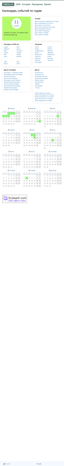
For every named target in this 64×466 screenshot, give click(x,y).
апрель (6, 52)
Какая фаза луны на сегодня (43, 98)
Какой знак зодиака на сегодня (44, 95)
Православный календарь (12, 82)
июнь (5, 56)
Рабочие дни (39, 72)
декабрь (19, 56)
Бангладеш (38, 62)
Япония (50, 49)
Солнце (37, 87)
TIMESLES (8, 4)
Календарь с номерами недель (13, 72)
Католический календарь (11, 84)
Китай (36, 47)
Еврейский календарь (10, 87)
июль (18, 47)
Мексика (50, 51)
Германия (50, 60)
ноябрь (19, 54)
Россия (50, 47)
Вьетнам (50, 58)
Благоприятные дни (41, 76)
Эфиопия (50, 52)
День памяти (39, 25)
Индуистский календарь (11, 89)
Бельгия (48, 29)
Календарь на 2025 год (11, 44)
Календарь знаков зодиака (12, 80)
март (5, 51)
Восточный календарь (10, 78)
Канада (46, 32)
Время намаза (39, 80)
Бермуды (46, 31)
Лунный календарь (9, 76)
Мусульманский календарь (12, 86)
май (5, 54)
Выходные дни (39, 74)
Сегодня (26, 4)
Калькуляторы (39, 82)
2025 (18, 4)
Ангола (51, 23)
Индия (37, 49)
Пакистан (38, 56)
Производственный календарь (13, 74)
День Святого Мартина (42, 27)
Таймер (37, 84)
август (18, 49)
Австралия (47, 25)
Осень (18, 63)
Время (47, 4)
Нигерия (37, 60)
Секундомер (39, 86)
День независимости (41, 23)
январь (6, 47)
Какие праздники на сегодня (43, 100)
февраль (6, 49)
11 (16, 23)
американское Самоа (52, 21)
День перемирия (40, 29)
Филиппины (51, 54)
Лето (18, 61)
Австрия (52, 27)
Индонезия (38, 54)
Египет (50, 56)
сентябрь (19, 51)
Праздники (37, 4)
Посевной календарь (41, 78)
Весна (6, 63)
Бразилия (38, 58)
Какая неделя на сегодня (42, 93)
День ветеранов (40, 21)
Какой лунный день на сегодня (44, 96)
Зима (5, 61)
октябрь (19, 52)
